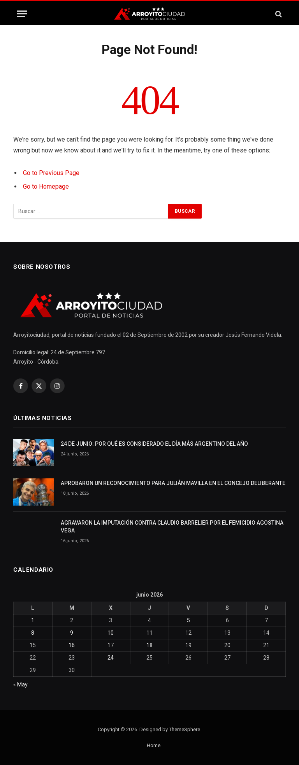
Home (153, 745)
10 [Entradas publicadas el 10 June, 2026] (110, 633)
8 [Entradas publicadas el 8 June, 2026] (32, 633)
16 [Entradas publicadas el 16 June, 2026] (72, 645)
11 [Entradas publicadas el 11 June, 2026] (149, 633)
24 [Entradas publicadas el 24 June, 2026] (110, 658)
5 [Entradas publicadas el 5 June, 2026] (188, 620)
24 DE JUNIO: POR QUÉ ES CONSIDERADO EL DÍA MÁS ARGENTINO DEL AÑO (154, 444)
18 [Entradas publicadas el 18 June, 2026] (149, 645)
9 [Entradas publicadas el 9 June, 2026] (71, 633)
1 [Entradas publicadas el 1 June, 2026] (32, 620)
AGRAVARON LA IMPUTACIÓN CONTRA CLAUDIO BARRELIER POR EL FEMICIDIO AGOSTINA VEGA (172, 527)
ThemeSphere (184, 729)
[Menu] (22, 14)
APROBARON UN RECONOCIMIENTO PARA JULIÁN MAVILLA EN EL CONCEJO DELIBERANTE (173, 483)
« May (20, 684)
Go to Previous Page (51, 173)
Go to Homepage (46, 186)
